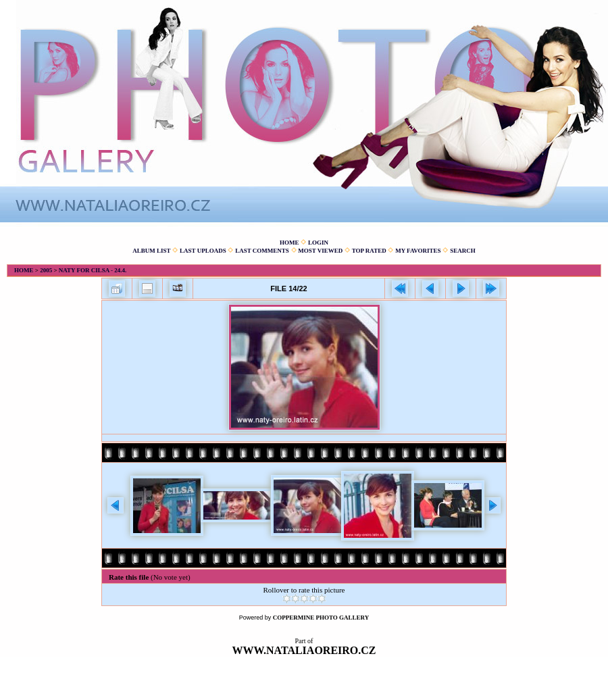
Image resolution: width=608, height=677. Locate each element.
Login (318, 242)
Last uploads (203, 250)
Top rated (369, 250)
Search (463, 250)
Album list (151, 250)
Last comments (262, 250)
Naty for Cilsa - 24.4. (93, 270)
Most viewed (320, 250)
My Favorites (417, 250)
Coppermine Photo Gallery (321, 617)
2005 (46, 270)
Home (289, 242)
